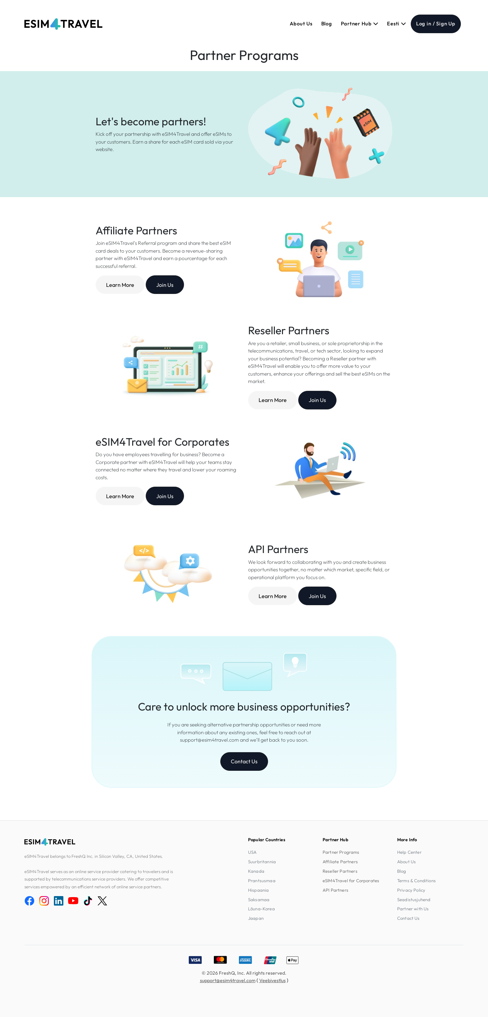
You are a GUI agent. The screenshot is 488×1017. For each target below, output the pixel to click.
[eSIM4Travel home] (63, 24)
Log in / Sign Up (435, 23)
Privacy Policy (411, 890)
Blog (326, 23)
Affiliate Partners (340, 861)
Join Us (165, 284)
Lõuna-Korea (261, 908)
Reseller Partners (340, 871)
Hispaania (258, 890)
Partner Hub (360, 23)
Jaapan (256, 918)
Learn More (120, 284)
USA (252, 852)
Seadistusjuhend (413, 899)
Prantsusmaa (262, 880)
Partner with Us (413, 908)
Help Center (409, 852)
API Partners (335, 890)
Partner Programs (341, 852)
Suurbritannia (262, 861)
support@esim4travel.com (228, 980)
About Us (301, 23)
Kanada (256, 871)
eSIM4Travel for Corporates (351, 880)
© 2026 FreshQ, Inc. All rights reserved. (244, 973)
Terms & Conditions (416, 880)
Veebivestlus (272, 980)
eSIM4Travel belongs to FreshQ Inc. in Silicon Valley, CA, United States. (93, 856)
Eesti (396, 23)
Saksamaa (258, 899)
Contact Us (244, 761)
